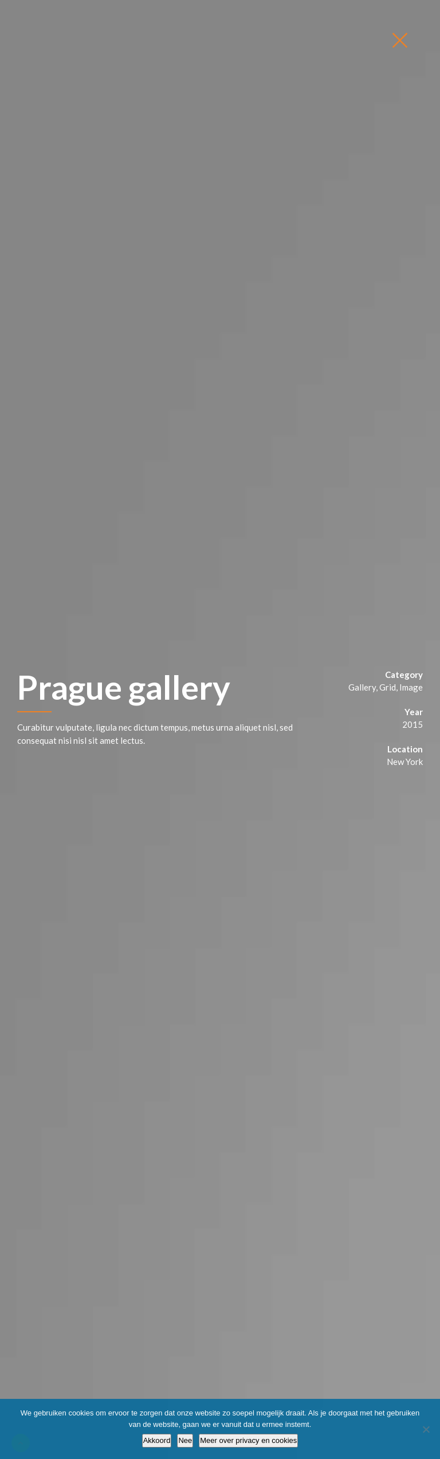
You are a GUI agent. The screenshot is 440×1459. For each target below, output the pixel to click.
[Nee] (425, 1429)
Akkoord (157, 1440)
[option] (220, 729)
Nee (185, 1440)
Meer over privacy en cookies (248, 1440)
